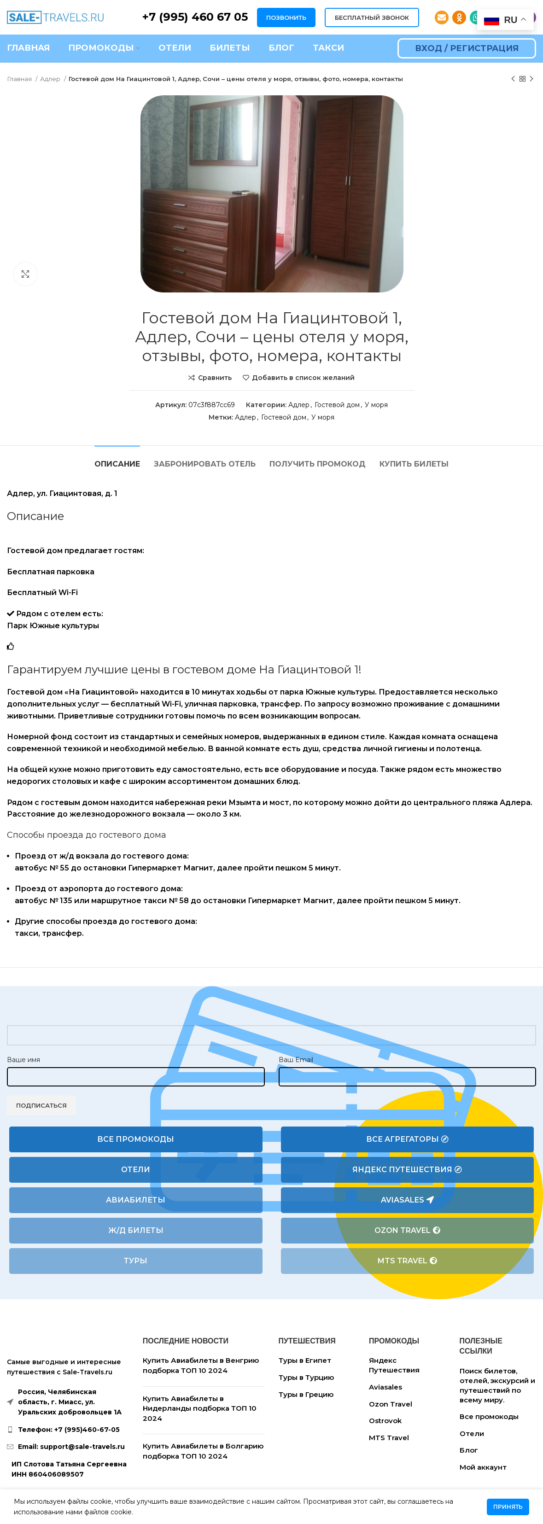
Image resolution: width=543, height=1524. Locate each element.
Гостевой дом (337, 405)
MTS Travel (407, 1261)
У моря (376, 405)
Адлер (51, 78)
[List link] (68, 1430)
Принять (508, 1506)
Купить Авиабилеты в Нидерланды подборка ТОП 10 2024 (200, 1408)
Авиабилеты (135, 1200)
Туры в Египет (305, 1360)
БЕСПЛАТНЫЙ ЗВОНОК (372, 17)
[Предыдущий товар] (513, 79)
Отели (135, 1169)
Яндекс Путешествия (407, 1170)
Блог (469, 1450)
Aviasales (407, 1200)
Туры (135, 1260)
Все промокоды (135, 1139)
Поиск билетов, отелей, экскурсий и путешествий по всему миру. (497, 1385)
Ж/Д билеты (135, 1230)
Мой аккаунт (483, 1467)
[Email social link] (442, 17)
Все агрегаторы (407, 1139)
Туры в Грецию (306, 1394)
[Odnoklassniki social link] (459, 17)
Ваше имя (23, 1060)
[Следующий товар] (531, 79)
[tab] (117, 459)
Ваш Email (296, 1060)
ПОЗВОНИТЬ (286, 17)
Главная (20, 78)
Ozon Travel (407, 1231)
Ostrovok (385, 1420)
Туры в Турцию (306, 1377)
